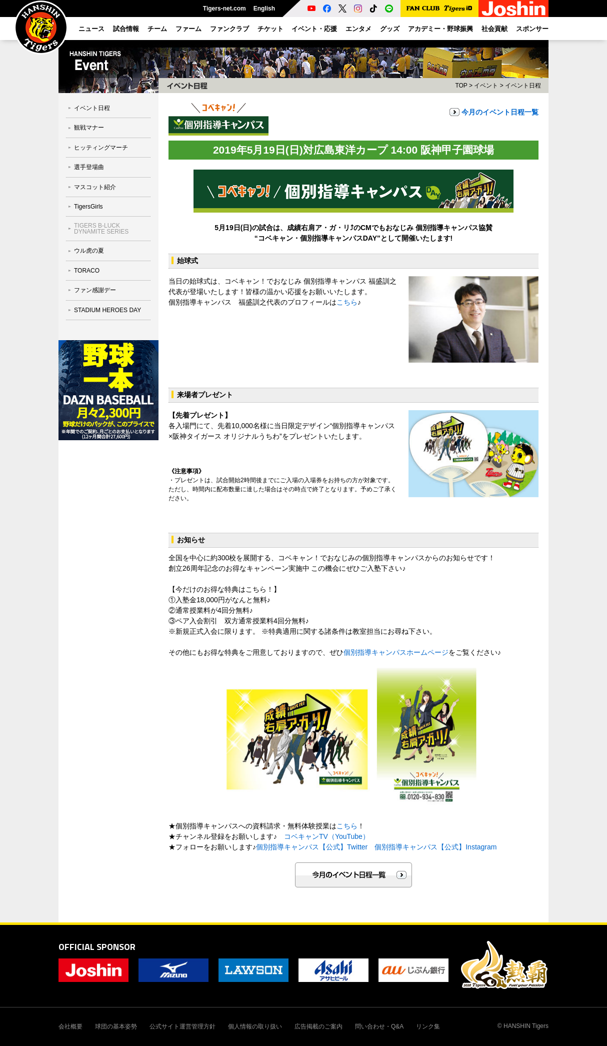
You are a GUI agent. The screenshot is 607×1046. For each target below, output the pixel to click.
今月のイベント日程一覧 (500, 112)
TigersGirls (88, 206)
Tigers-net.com (224, 8)
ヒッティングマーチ (101, 147)
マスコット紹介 (95, 187)
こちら (347, 302)
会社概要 (70, 1026)
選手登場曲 (89, 167)
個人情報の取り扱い (255, 1026)
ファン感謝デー (95, 290)
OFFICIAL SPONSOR (97, 946)
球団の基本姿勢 (116, 1026)
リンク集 (428, 1026)
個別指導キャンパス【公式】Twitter (312, 847)
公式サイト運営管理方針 (183, 1026)
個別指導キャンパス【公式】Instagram (435, 847)
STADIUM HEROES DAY (107, 310)
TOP (461, 85)
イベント (486, 85)
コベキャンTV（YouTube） (327, 836)
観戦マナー (89, 127)
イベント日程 (92, 108)
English (264, 8)
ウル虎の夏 (89, 250)
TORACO (87, 270)
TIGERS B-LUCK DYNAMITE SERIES (101, 228)
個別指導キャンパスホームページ (396, 652)
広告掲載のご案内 (318, 1026)
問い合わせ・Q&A (379, 1026)
